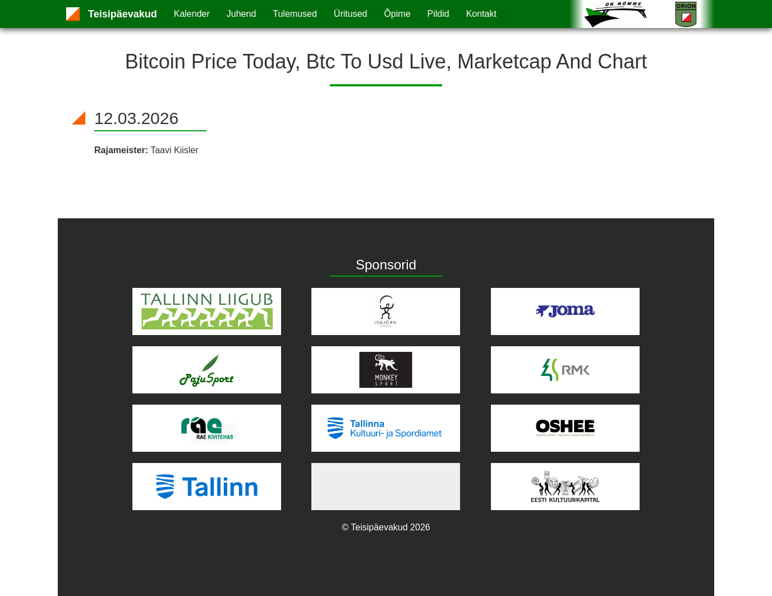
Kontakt (481, 14)
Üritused (350, 14)
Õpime (397, 14)
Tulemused (295, 14)
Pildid (438, 14)
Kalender (192, 14)
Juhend (241, 14)
